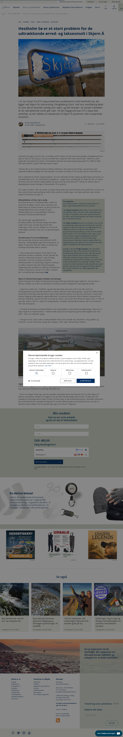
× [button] (97, 353)
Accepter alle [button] (85, 381)
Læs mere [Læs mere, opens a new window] (48, 366)
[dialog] (61, 368)
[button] (34, 381)
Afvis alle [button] (67, 381)
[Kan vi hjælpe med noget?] (108, 733)
